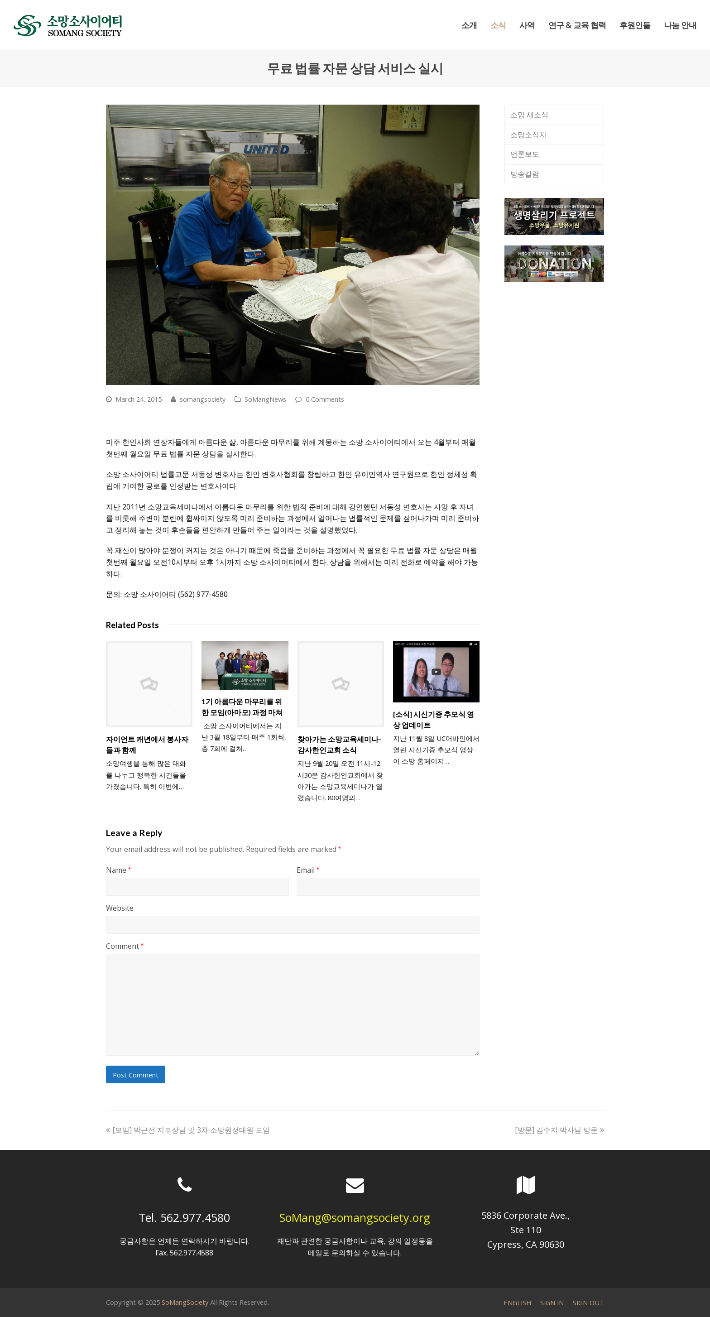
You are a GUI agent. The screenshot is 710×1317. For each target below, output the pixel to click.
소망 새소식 (529, 115)
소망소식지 (528, 134)
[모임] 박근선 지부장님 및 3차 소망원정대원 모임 (188, 1130)
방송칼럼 (524, 174)
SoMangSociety (185, 1302)
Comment (125, 946)
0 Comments (325, 399)
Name (118, 870)
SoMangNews (265, 399)
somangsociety (202, 399)
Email (308, 870)
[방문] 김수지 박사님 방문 (559, 1130)
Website (120, 908)
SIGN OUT (588, 1302)
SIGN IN (552, 1302)
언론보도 (524, 154)
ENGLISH (517, 1302)
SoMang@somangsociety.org (354, 1217)
